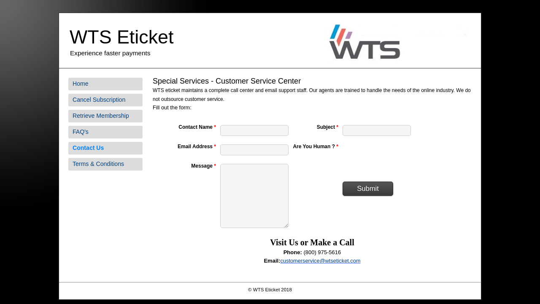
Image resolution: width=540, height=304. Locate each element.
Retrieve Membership (101, 115)
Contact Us (88, 147)
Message (203, 166)
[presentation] (407, 158)
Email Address (197, 146)
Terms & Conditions (98, 163)
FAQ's (81, 131)
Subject (327, 127)
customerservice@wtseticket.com (320, 261)
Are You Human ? (315, 146)
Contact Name (197, 127)
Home (81, 83)
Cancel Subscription (99, 99)
